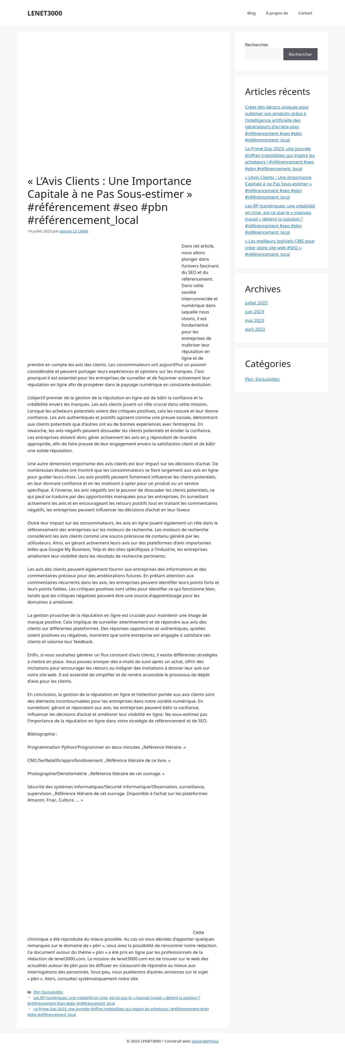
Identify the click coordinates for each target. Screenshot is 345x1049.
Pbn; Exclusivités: (48, 992)
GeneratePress (205, 1041)
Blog (251, 13)
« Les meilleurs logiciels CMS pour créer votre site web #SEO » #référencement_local (280, 247)
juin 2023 (254, 311)
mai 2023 (254, 320)
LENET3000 (44, 13)
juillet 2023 (256, 303)
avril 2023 (255, 329)
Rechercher (256, 45)
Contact (305, 13)
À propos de (277, 13)
